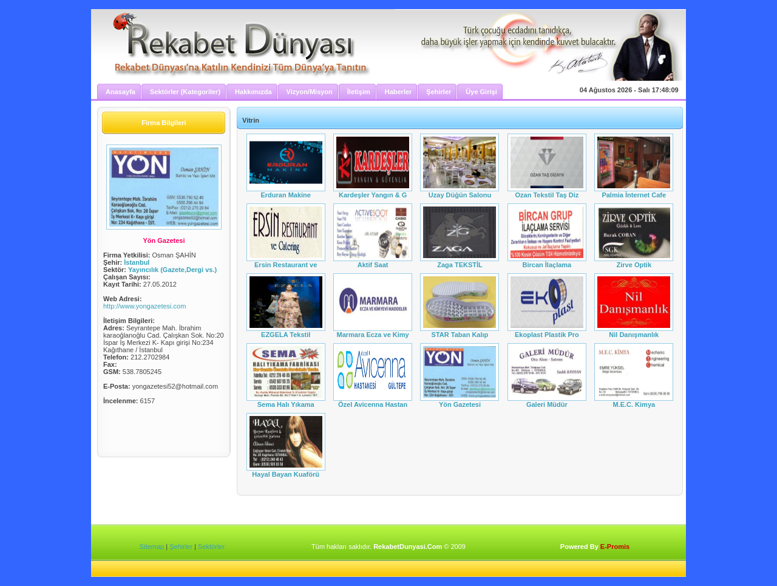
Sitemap (152, 546)
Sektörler (211, 546)
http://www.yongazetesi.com (144, 306)
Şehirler (180, 546)
